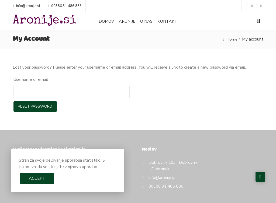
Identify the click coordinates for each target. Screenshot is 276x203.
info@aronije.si (26, 6)
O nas (146, 21)
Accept (37, 178)
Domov (106, 21)
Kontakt (167, 21)
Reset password (35, 106)
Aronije (127, 21)
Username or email (30, 79)
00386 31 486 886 (65, 6)
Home (231, 39)
